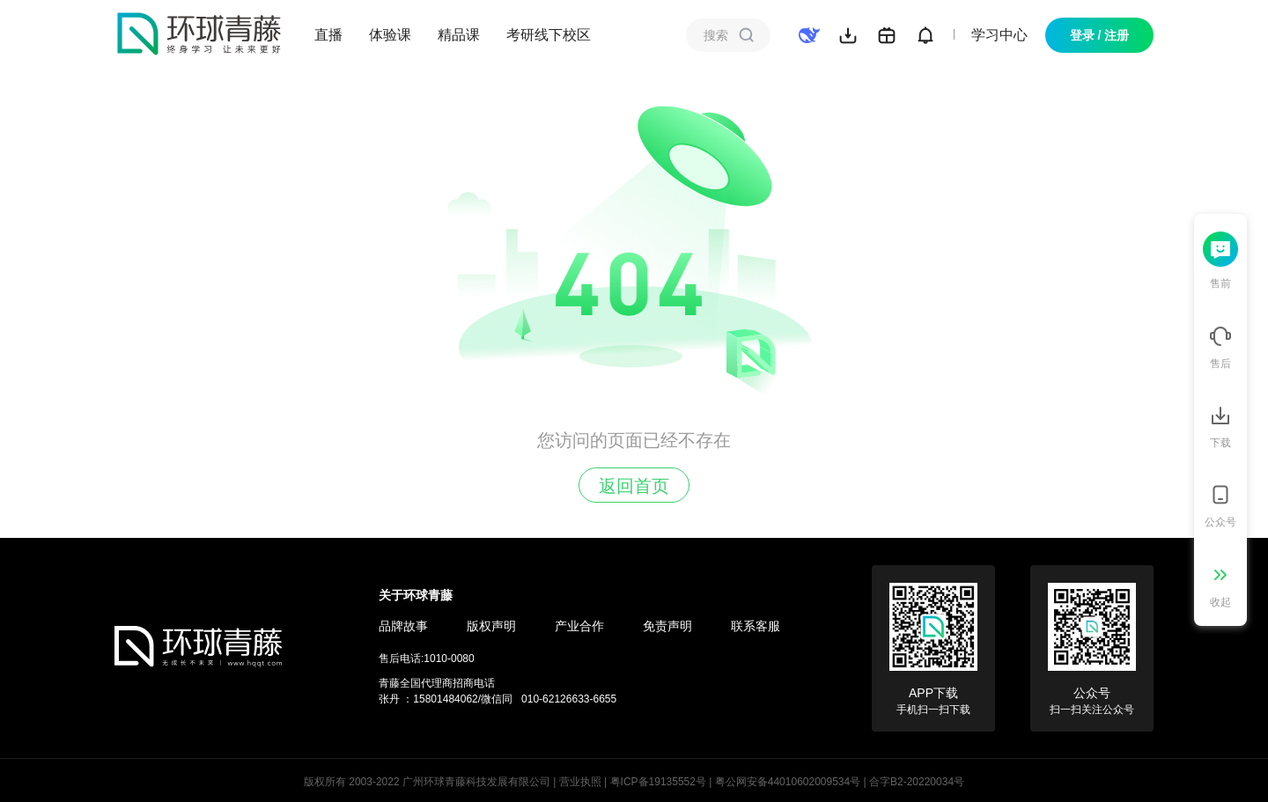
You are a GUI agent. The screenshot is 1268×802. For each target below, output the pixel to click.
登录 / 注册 (1100, 35)
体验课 (390, 34)
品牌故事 (403, 626)
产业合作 (579, 626)
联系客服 (755, 626)
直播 (328, 34)
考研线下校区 (548, 34)
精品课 (459, 34)
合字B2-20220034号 (916, 782)
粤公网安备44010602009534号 (787, 782)
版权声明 (491, 626)
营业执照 (580, 782)
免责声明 (667, 626)
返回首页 (634, 486)
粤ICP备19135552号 (658, 782)
